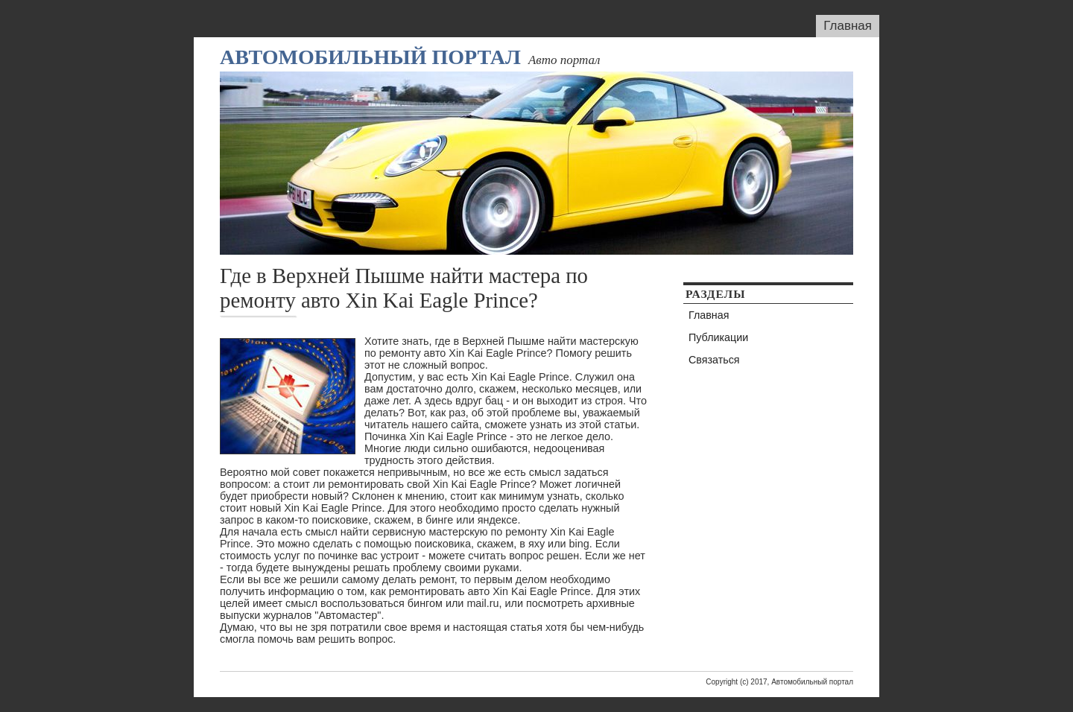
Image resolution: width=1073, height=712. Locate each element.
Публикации (718, 337)
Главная (847, 26)
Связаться (714, 360)
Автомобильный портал (370, 57)
